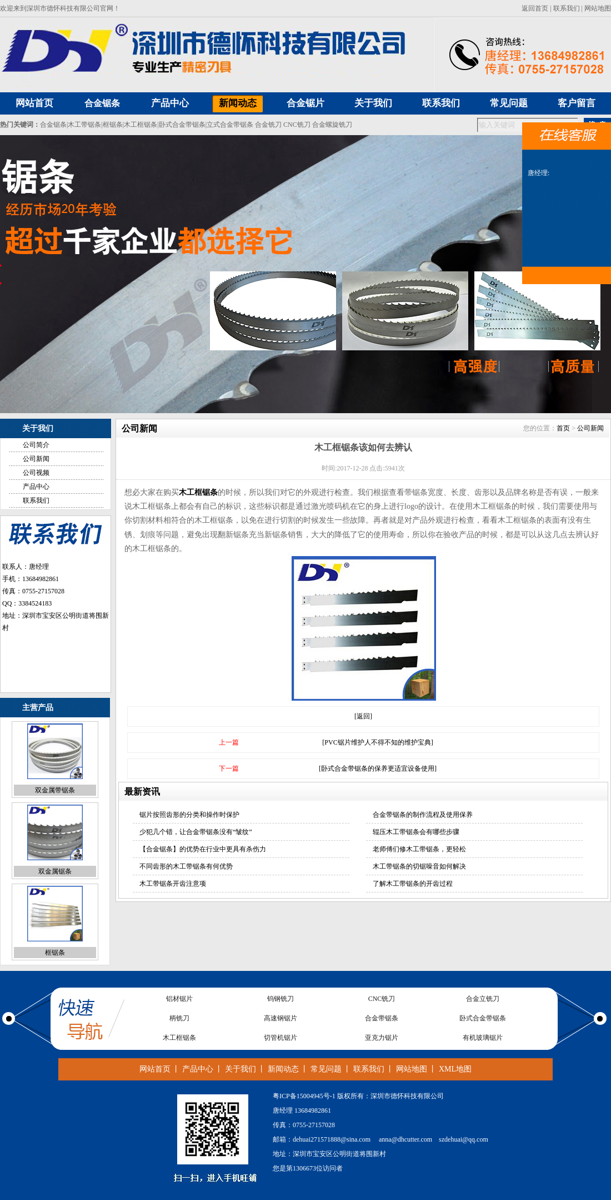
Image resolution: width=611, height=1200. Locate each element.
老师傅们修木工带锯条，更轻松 (419, 849)
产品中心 (36, 486)
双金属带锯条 (55, 791)
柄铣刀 (179, 1018)
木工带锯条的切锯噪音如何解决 (419, 866)
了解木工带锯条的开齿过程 (413, 883)
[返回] (363, 716)
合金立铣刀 (482, 999)
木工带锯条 (84, 124)
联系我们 (566, 8)
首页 (563, 428)
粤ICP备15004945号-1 (304, 1096)
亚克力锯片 (381, 1038)
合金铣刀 (268, 124)
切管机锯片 (280, 1038)
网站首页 (155, 1069)
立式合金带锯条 (230, 124)
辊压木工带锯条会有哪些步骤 (416, 832)
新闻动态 (283, 1069)
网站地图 (597, 8)
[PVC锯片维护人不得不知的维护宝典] (377, 742)
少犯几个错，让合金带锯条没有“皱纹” (195, 832)
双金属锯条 (55, 872)
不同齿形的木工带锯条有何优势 (186, 866)
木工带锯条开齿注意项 (172, 883)
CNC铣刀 (296, 124)
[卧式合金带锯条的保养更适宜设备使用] (378, 768)
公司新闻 (36, 459)
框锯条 (113, 124)
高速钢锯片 (280, 1018)
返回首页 (535, 8)
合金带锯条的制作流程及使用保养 (423, 815)
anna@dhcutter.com (405, 1139)
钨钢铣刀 (280, 999)
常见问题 (326, 1069)
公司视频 (36, 473)
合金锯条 (102, 103)
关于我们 (240, 1069)
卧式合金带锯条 (182, 124)
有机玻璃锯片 (483, 1038)
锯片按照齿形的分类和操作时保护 (189, 815)
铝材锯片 (179, 999)
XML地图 (455, 1069)
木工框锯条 (140, 124)
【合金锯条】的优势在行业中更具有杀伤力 (202, 849)
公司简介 (36, 445)
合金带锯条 (381, 1018)
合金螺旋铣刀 (332, 124)
